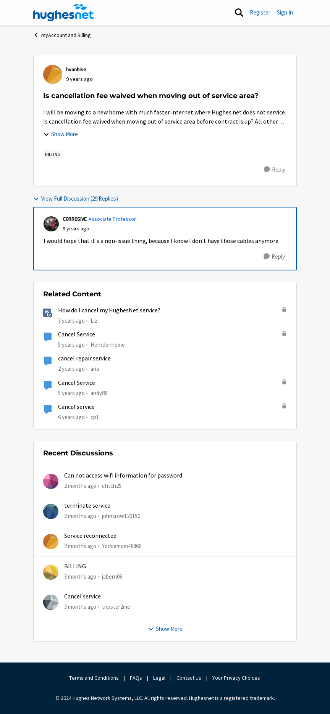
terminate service (87, 506)
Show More (60, 134)
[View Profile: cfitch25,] (50, 481)
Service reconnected (90, 536)
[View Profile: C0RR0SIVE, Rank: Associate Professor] (51, 224)
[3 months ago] (80, 576)
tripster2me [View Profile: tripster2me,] (116, 606)
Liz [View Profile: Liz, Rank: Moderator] (94, 320)
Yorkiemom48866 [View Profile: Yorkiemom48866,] (121, 546)
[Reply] (274, 169)
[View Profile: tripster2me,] (50, 602)
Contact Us (188, 677)
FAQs (136, 677)
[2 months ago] (80, 485)
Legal (159, 677)
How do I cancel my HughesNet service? (109, 310)
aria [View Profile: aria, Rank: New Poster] (95, 368)
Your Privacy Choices (236, 677)
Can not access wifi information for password (123, 475)
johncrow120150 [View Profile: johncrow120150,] (121, 515)
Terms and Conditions (94, 677)
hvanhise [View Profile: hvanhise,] (76, 69)
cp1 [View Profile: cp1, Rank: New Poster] (95, 417)
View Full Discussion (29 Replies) (75, 198)
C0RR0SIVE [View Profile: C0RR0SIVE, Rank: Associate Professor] (75, 218)
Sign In (285, 12)
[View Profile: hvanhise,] (52, 74)
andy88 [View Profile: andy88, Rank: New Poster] (99, 392)
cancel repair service (84, 358)
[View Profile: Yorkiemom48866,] (50, 541)
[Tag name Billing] (53, 154)
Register (260, 12)
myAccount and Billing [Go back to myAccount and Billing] (62, 35)
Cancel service (76, 407)
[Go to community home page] (64, 12)
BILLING (75, 566)
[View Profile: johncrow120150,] (50, 511)
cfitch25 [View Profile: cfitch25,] (111, 485)
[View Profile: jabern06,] (50, 572)
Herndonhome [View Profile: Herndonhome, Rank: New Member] (108, 344)
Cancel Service (76, 334)
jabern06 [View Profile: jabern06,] (112, 576)
